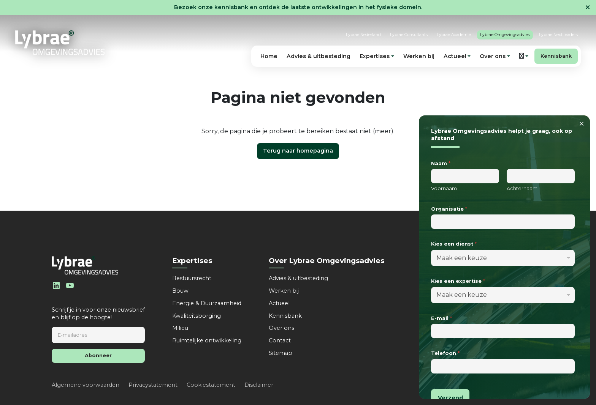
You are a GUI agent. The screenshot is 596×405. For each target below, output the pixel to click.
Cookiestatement (211, 384)
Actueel (279, 303)
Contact (280, 340)
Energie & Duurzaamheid (206, 303)
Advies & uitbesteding (318, 56)
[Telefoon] (503, 366)
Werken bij (418, 56)
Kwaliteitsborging (196, 315)
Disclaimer (258, 384)
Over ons (281, 328)
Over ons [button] (493, 56)
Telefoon (445, 353)
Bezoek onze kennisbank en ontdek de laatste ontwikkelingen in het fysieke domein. (298, 7)
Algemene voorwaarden (85, 384)
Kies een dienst (454, 244)
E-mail (441, 318)
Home (268, 56)
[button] (523, 56)
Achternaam (522, 188)
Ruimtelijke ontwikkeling (206, 340)
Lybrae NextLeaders (558, 34)
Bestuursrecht (191, 278)
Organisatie (449, 209)
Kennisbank (556, 56)
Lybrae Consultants (409, 34)
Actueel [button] (455, 56)
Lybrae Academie (454, 34)
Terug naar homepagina (298, 150)
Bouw (180, 290)
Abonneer (98, 355)
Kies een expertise (458, 281)
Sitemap (280, 353)
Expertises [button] (375, 56)
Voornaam (444, 188)
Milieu (180, 328)
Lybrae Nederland (363, 34)
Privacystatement (153, 384)
